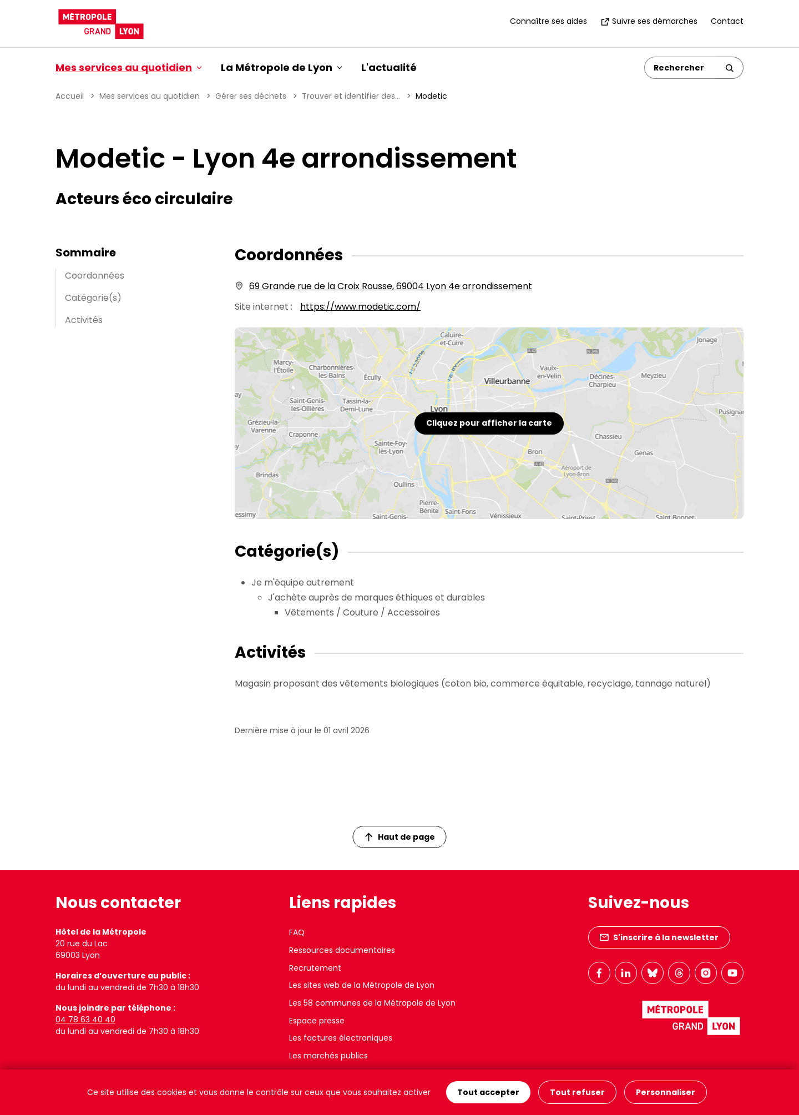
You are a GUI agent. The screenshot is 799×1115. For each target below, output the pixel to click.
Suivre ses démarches (648, 21)
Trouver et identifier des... (351, 96)
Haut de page (400, 836)
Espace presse (317, 1020)
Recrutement (315, 967)
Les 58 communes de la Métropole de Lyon (372, 1002)
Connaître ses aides (548, 21)
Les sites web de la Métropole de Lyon (361, 985)
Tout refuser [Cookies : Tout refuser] (577, 1092)
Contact (727, 21)
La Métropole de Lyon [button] (281, 67)
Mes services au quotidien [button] (128, 67)
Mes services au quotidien (149, 96)
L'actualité (389, 67)
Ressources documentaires (342, 950)
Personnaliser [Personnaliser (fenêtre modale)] (665, 1092)
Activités (84, 320)
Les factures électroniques (340, 1037)
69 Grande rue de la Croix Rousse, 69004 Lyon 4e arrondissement (390, 286)
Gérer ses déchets (250, 96)
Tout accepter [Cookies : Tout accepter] (488, 1092)
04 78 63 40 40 (85, 1019)
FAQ (297, 932)
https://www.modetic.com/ (360, 306)
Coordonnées (94, 275)
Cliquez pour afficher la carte (489, 422)
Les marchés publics (328, 1055)
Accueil (69, 96)
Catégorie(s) (93, 297)
